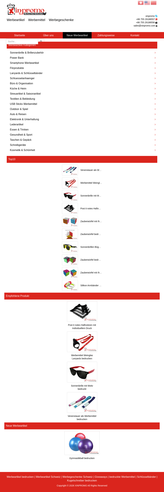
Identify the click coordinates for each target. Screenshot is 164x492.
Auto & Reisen (83, 114)
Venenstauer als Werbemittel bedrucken (100, 170)
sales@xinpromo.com (144, 25)
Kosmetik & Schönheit (83, 150)
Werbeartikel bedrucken (20, 476)
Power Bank (83, 57)
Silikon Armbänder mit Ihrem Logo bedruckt (101, 285)
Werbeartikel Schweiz (48, 476)
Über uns (48, 35)
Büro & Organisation (83, 83)
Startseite (19, 35)
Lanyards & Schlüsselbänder (83, 73)
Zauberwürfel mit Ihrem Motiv (94, 272)
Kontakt (135, 35)
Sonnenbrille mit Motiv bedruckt (96, 195)
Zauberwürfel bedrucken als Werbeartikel (100, 260)
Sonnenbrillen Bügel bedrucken (96, 247)
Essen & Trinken (83, 129)
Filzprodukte (83, 68)
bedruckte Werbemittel (122, 476)
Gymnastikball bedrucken (81, 458)
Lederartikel (83, 124)
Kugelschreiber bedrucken (82, 480)
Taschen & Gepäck (83, 139)
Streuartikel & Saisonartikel (83, 93)
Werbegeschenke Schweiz (77, 476)
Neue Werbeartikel (77, 35)
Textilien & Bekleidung (83, 98)
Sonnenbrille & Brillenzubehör (83, 52)
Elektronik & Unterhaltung (83, 119)
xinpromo (150, 16)
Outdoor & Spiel (83, 109)
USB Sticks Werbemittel (83, 104)
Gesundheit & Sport (83, 134)
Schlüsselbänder (146, 476)
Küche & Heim (83, 88)
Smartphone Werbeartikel (83, 63)
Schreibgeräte (83, 145)
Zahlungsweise (106, 35)
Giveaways (101, 476)
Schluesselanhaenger (83, 78)
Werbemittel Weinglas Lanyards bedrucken (101, 183)
